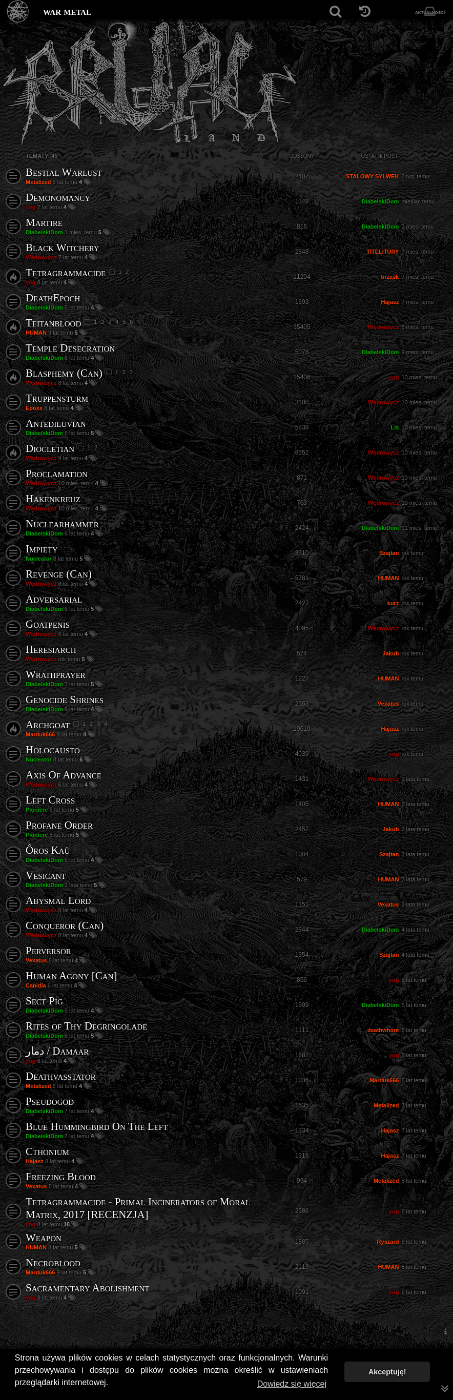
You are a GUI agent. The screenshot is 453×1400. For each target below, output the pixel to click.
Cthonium (47, 1151)
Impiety (42, 549)
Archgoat (48, 724)
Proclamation (57, 473)
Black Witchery (62, 247)
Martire (44, 222)
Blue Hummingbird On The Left (97, 1126)
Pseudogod (50, 1101)
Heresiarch (51, 649)
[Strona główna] (18, 11)
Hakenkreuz (53, 498)
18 (67, 1224)
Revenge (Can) (59, 574)
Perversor (48, 950)
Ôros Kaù (48, 850)
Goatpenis (48, 624)
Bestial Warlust (64, 172)
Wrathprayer (56, 674)
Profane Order (59, 825)
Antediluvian (56, 423)
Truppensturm (57, 398)
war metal (67, 11)
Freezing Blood (61, 1176)
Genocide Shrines (65, 699)
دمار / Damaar (57, 1051)
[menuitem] (445, 1331)
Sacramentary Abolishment (87, 1288)
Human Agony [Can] (71, 976)
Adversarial (54, 599)
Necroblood (53, 1263)
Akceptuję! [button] (387, 1372)
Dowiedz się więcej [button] (291, 1384)
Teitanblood (53, 323)
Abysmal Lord (58, 900)
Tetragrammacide (66, 272)
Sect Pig (44, 1001)
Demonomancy (58, 197)
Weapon (43, 1237)
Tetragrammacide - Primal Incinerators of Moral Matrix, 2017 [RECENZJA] (138, 1208)
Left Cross (50, 800)
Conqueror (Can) (65, 925)
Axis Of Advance (63, 775)
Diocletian (50, 448)
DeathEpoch (53, 298)
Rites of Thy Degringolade (86, 1026)
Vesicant (46, 875)
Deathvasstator (61, 1076)
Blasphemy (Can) (64, 373)
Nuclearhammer (62, 524)
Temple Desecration (70, 348)
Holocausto (53, 750)
